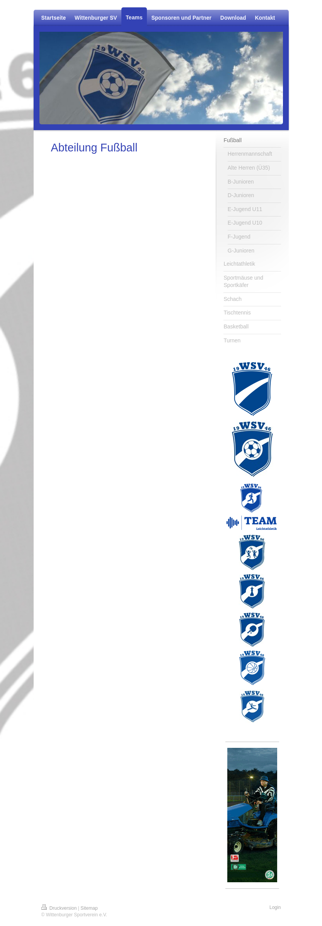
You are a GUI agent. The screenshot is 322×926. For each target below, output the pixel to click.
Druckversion (59, 908)
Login (275, 907)
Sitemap (88, 908)
